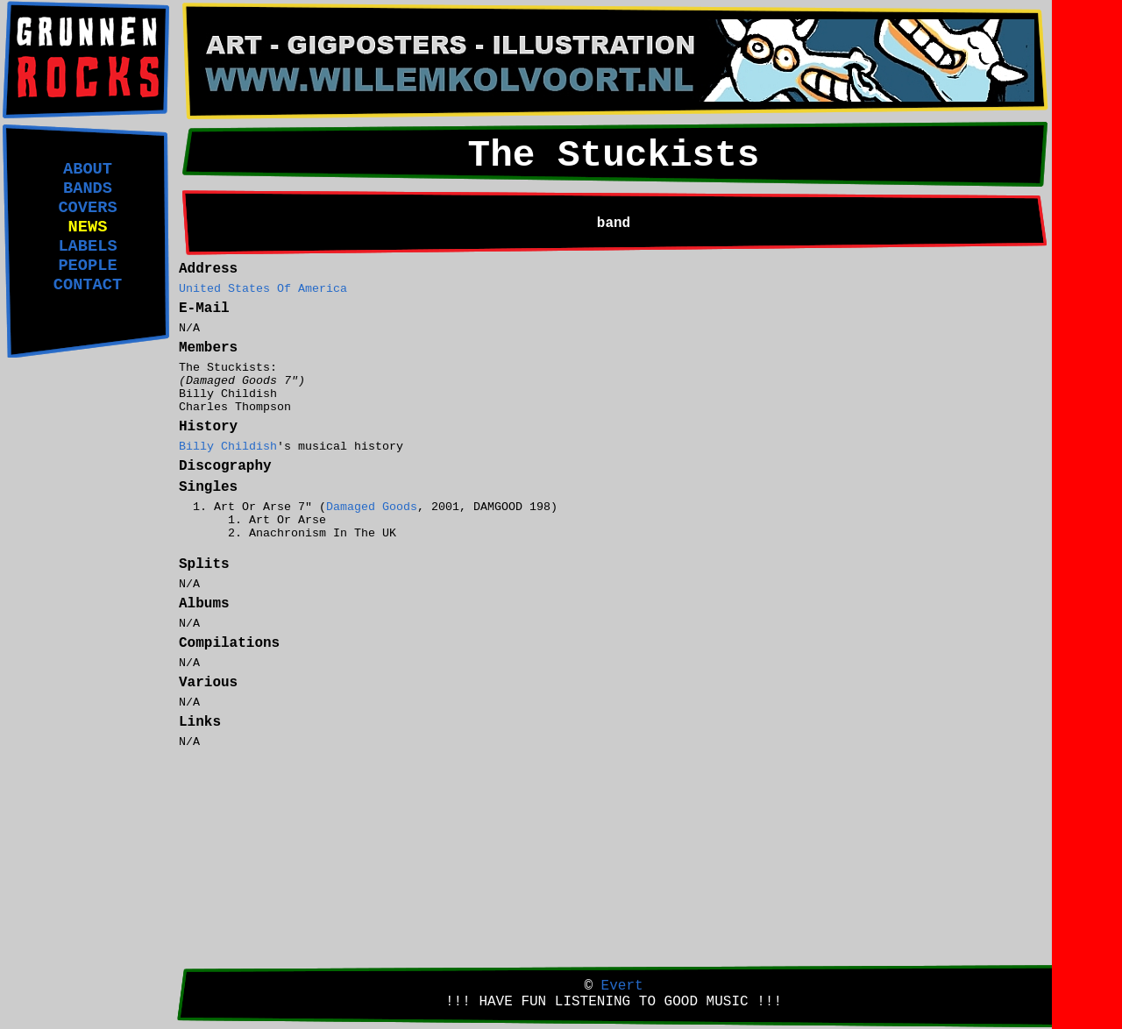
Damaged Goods (371, 507)
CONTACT (87, 285)
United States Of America (263, 288)
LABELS (87, 246)
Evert (622, 986)
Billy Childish (228, 446)
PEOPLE (87, 265)
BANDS (87, 188)
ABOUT (87, 169)
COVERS (87, 207)
